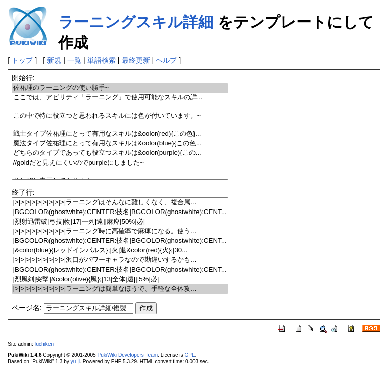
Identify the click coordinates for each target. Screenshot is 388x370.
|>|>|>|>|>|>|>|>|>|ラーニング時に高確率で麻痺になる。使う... (120, 231)
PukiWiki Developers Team (127, 355)
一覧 (74, 60)
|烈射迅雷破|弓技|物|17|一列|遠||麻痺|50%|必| (120, 222)
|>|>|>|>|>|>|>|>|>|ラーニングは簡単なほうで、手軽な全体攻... (120, 289)
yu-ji (75, 361)
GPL (189, 355)
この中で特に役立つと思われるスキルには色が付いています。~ (120, 116)
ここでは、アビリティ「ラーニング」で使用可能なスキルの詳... (120, 97)
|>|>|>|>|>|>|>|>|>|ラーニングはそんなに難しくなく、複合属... (120, 202)
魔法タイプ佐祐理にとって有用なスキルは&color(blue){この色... (120, 143)
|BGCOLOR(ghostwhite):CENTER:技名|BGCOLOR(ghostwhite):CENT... (120, 212)
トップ (22, 60)
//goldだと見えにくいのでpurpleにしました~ (120, 163)
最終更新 (136, 60)
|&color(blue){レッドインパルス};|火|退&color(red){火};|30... (120, 250)
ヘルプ (166, 60)
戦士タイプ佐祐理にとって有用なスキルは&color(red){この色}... (120, 134)
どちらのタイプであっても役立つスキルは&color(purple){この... (120, 153)
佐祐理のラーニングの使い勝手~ (120, 88)
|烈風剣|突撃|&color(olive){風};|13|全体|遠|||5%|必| (120, 279)
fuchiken (44, 344)
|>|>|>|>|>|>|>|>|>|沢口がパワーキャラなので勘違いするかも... (120, 260)
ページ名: (27, 308)
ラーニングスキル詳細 (135, 22)
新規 (54, 60)
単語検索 (101, 60)
